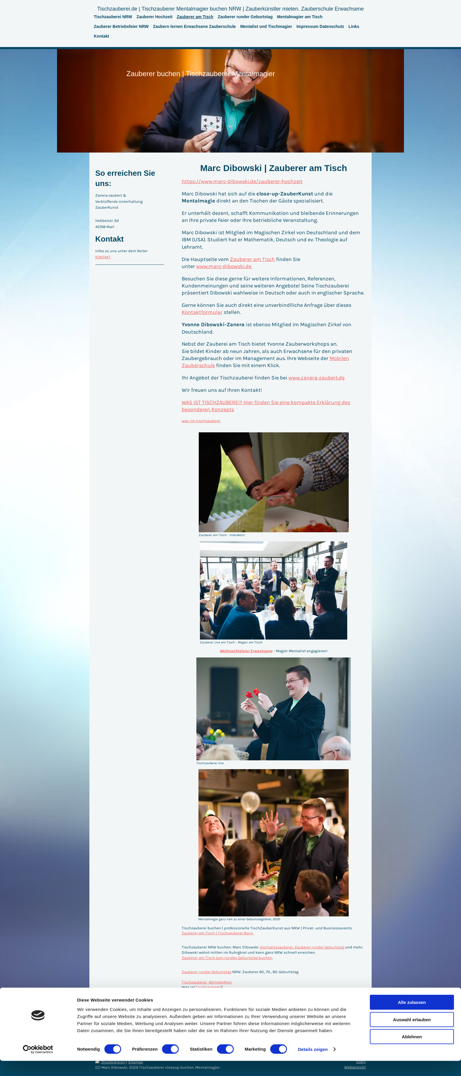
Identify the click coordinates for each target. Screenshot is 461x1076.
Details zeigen (313, 1064)
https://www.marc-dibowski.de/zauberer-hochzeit (242, 181)
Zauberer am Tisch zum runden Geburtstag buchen (227, 957)
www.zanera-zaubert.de (316, 377)
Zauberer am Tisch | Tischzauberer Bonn (217, 933)
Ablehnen (412, 1051)
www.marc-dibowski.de (224, 266)
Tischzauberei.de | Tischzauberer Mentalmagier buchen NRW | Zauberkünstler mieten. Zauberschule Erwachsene (230, 9)
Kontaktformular (202, 312)
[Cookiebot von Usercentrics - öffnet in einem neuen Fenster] (38, 1064)
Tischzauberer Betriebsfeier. (207, 982)
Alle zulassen (412, 1017)
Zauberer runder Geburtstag (206, 972)
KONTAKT (103, 257)
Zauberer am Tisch (252, 259)
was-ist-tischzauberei (201, 421)
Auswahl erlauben (412, 1034)
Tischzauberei (208, 987)
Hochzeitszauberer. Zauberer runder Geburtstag (302, 947)
